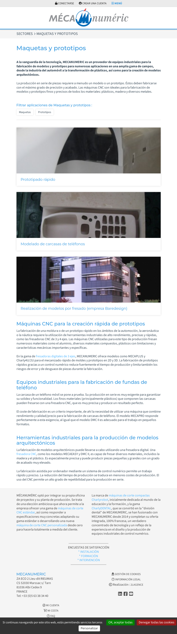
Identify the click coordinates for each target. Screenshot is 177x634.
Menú (116, 3)
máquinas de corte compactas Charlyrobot (121, 497)
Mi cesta (51, 611)
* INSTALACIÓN (88, 552)
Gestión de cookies (126, 574)
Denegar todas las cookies (156, 622)
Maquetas (25, 112)
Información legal (126, 579)
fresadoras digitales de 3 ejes (55, 356)
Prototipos (44, 112)
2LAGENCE (137, 585)
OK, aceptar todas (120, 622)
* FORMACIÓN (88, 556)
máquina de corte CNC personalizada (41, 525)
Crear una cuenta (93, 3)
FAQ (51, 616)
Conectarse (64, 3)
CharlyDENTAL (101, 508)
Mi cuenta (51, 605)
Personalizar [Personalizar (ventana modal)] (89, 628)
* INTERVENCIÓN (88, 560)
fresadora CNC (26, 454)
